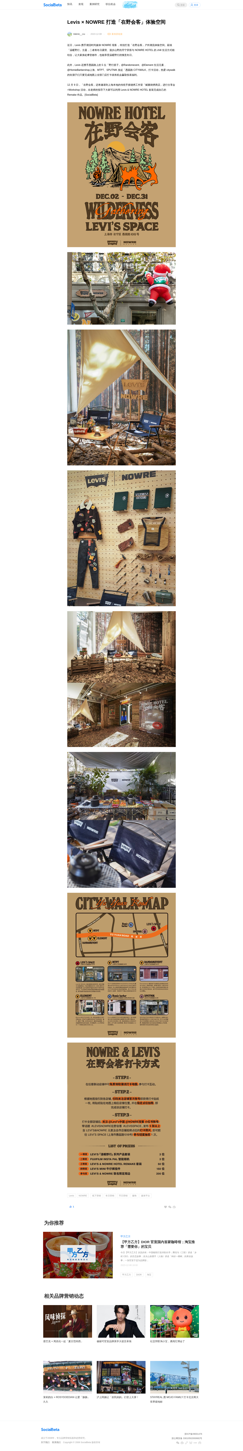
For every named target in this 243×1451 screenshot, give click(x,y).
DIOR (139, 1274)
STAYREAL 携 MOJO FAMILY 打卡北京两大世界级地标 (174, 1399)
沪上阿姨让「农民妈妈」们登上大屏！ (118, 1397)
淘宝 (149, 1274)
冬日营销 (110, 1195)
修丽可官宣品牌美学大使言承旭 (114, 1341)
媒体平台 (145, 1195)
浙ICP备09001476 (193, 1434)
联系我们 (56, 1442)
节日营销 (123, 1195)
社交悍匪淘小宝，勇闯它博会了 (167, 1341)
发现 (80, 4)
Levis (71, 1195)
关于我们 (45, 1442)
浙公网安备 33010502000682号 (187, 1438)
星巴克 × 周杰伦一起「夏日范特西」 (63, 1341)
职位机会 (111, 4)
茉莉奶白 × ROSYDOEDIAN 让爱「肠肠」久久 (66, 1399)
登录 (196, 5)
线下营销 (96, 1195)
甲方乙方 (125, 1236)
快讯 (69, 4)
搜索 (182, 5)
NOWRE (83, 1195)
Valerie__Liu (79, 34)
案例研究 (94, 4)
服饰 (134, 1195)
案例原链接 (117, 34)
